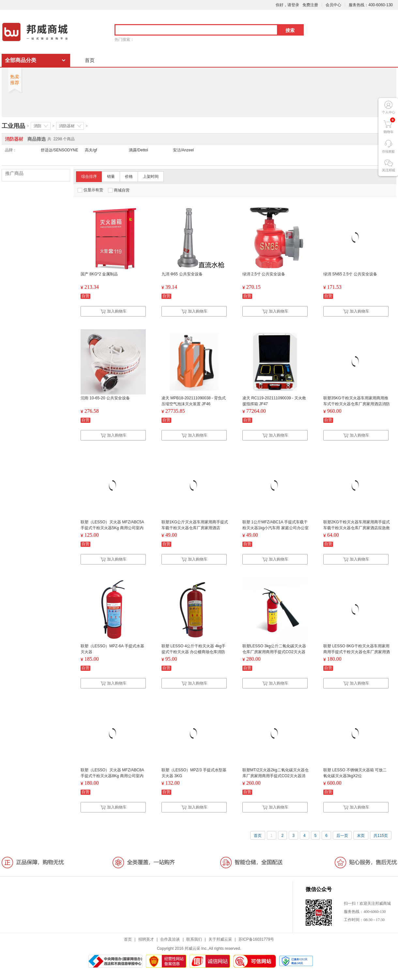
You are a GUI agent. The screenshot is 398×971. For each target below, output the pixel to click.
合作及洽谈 (170, 939)
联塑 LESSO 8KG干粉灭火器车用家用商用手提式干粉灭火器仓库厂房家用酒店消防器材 (356, 652)
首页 (90, 60)
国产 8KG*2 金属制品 (99, 274)
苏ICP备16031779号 (256, 939)
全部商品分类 (20, 60)
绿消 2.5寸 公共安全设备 (263, 274)
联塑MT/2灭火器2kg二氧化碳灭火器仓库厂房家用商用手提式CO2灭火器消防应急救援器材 (275, 776)
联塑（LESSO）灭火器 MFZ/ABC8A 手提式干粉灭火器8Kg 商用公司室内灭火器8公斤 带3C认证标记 (112, 776)
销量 (111, 176)
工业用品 (13, 126)
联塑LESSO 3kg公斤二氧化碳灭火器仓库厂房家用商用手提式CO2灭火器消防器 (274, 652)
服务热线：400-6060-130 (371, 5)
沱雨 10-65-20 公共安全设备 (105, 398)
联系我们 (194, 939)
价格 (129, 176)
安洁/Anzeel (183, 150)
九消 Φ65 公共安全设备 (182, 274)
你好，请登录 (287, 5)
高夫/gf (91, 150)
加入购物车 (113, 311)
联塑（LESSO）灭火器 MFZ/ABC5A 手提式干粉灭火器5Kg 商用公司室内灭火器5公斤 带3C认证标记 (112, 528)
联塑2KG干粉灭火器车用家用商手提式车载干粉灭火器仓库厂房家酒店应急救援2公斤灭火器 (356, 528)
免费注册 (310, 5)
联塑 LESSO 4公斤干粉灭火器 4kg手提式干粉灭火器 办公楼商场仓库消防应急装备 (193, 652)
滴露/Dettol (138, 150)
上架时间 (151, 176)
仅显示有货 (90, 190)
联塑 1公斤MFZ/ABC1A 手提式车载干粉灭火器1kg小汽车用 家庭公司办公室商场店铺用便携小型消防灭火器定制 (275, 528)
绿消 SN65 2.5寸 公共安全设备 (350, 274)
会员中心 (333, 5)
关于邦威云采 (220, 939)
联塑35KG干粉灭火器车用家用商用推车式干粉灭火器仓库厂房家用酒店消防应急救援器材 (356, 404)
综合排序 (89, 176)
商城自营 (119, 190)
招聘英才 (146, 939)
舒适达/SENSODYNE (59, 150)
